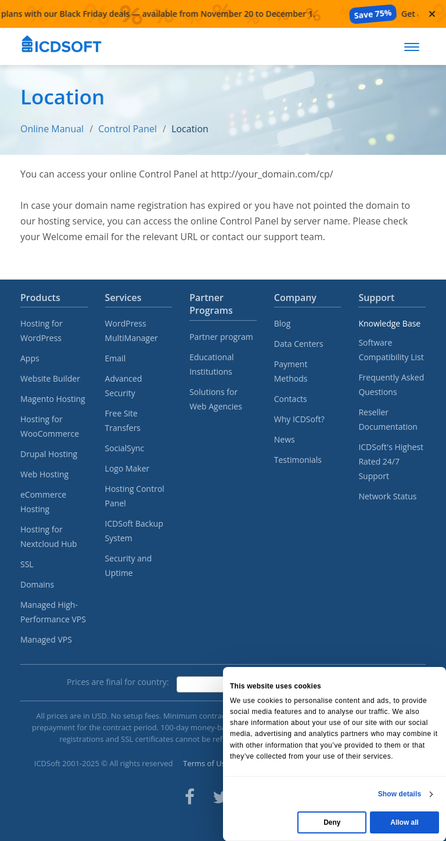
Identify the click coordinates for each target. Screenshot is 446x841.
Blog (282, 323)
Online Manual (52, 128)
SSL (27, 564)
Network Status (387, 496)
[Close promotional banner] (432, 14)
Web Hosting (44, 474)
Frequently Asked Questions (391, 384)
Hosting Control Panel (134, 496)
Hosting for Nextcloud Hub (48, 536)
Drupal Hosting (48, 453)
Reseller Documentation (388, 419)
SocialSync (125, 448)
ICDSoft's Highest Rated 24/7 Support (390, 461)
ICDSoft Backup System (134, 530)
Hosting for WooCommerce (49, 426)
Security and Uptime (128, 565)
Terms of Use (206, 763)
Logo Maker (127, 468)
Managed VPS (46, 639)
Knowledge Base (389, 323)
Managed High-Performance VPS (53, 612)
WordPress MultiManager (131, 330)
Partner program (221, 336)
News (284, 439)
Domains (37, 584)
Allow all (404, 822)
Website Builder (50, 378)
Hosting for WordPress (41, 330)
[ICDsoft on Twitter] (221, 797)
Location (189, 128)
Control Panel (127, 128)
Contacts (290, 398)
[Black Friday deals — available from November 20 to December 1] (209, 14)
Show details (400, 794)
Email (115, 358)
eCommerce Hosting (43, 501)
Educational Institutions (211, 364)
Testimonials (298, 459)
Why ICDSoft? (299, 419)
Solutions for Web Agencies (215, 399)
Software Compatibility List (390, 349)
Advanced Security (123, 385)
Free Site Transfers (123, 420)
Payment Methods (291, 371)
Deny (331, 822)
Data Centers (298, 343)
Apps (29, 358)
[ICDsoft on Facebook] (190, 797)
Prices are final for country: (118, 681)
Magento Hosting (52, 398)
